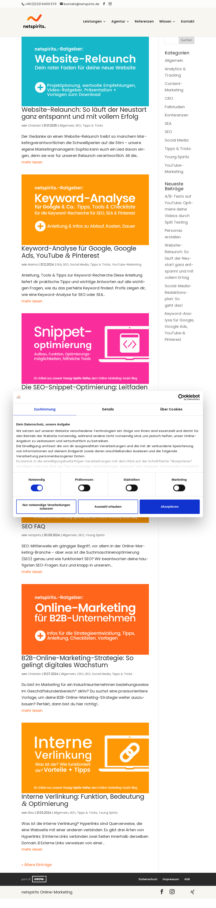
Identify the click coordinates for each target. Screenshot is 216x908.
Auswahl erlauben (108, 507)
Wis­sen (165, 22)
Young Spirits (95, 535)
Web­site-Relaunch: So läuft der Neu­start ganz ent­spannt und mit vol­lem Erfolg (84, 113)
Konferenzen (176, 115)
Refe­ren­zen (144, 22)
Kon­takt (187, 22)
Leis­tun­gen (92, 22)
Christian (34, 125)
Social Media (79, 264)
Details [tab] (108, 409)
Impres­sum (171, 879)
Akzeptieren (170, 507)
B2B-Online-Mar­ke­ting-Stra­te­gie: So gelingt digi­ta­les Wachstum (78, 661)
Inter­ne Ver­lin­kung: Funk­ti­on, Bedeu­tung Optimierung (83, 800)
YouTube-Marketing (126, 264)
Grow (34, 879)
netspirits (34, 535)
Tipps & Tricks (93, 125)
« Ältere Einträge (37, 864)
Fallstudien (175, 106)
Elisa (31, 813)
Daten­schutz (148, 879)
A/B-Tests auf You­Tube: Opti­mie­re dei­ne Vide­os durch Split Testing (179, 209)
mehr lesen (32, 162)
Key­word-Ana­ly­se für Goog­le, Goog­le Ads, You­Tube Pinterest (79, 252)
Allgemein (66, 125)
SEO (78, 125)
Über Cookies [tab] (171, 409)
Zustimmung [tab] (45, 409)
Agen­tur (118, 22)
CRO (80, 674)
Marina (33, 264)
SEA (59, 264)
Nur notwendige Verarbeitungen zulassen (46, 506)
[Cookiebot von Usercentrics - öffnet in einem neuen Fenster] (181, 397)
